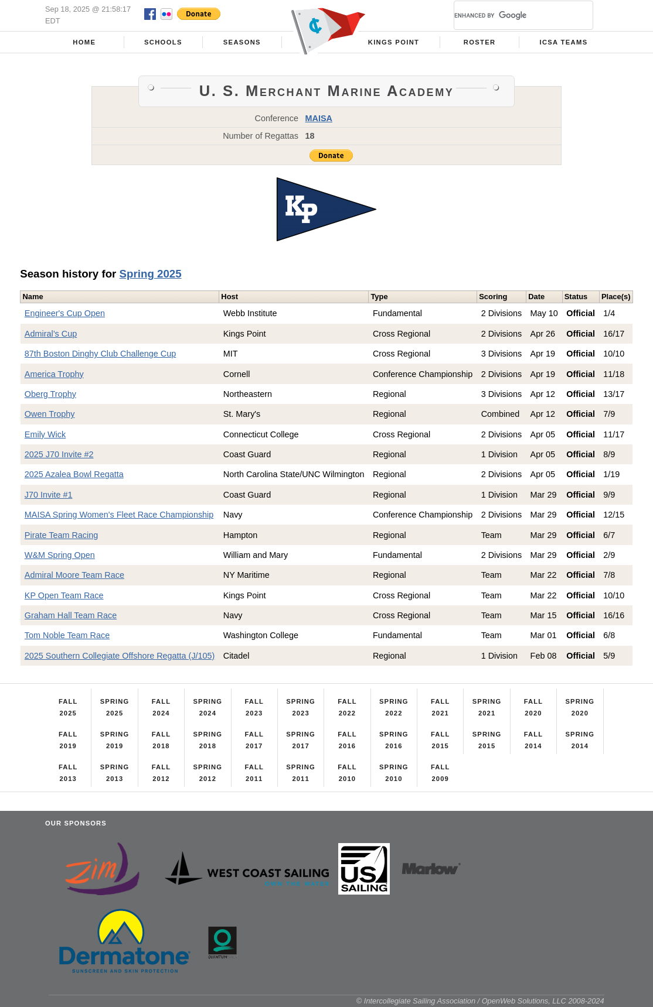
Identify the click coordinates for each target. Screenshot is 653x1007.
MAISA (318, 118)
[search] (509, 15)
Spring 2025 (151, 274)
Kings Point (394, 42)
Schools (163, 42)
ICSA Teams (563, 42)
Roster (480, 42)
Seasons (242, 42)
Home (84, 42)
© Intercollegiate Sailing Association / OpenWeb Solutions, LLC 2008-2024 (480, 1000)
